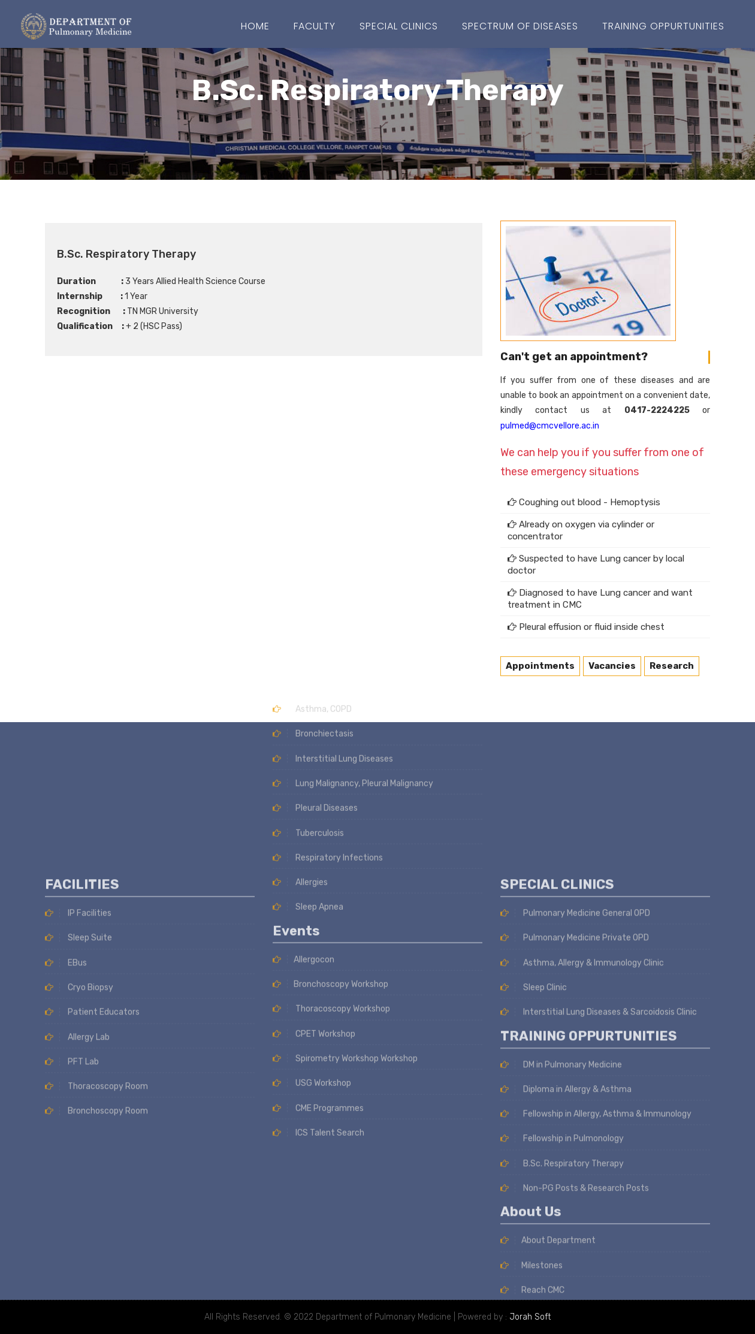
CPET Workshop (314, 888)
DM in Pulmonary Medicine (561, 1210)
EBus (66, 1108)
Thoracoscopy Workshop (331, 863)
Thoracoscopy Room (96, 1232)
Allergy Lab (77, 1183)
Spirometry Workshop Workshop (345, 913)
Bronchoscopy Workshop (330, 839)
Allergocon (303, 813)
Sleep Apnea (308, 761)
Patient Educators (92, 1158)
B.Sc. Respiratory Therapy (562, 1309)
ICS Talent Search (318, 987)
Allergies (300, 737)
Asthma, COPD (312, 564)
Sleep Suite (78, 1084)
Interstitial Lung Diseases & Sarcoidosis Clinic (598, 1158)
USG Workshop (312, 937)
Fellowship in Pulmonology (562, 1284)
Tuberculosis (308, 687)
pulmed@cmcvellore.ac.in (549, 406)
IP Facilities (78, 1059)
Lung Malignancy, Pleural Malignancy (353, 637)
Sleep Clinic (533, 1133)
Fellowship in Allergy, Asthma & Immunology (595, 1260)
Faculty (315, 26)
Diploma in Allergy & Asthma (566, 1235)
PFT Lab (72, 1207)
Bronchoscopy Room (96, 1257)
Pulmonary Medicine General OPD (575, 1059)
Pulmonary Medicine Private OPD (574, 1084)
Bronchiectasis (313, 588)
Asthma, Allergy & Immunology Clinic (582, 1108)
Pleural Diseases (315, 662)
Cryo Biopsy (79, 1133)
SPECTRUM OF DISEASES (520, 26)
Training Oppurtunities (663, 26)
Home (255, 26)
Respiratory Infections (328, 712)
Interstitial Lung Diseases (333, 613)
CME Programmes (318, 962)
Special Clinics (399, 26)
